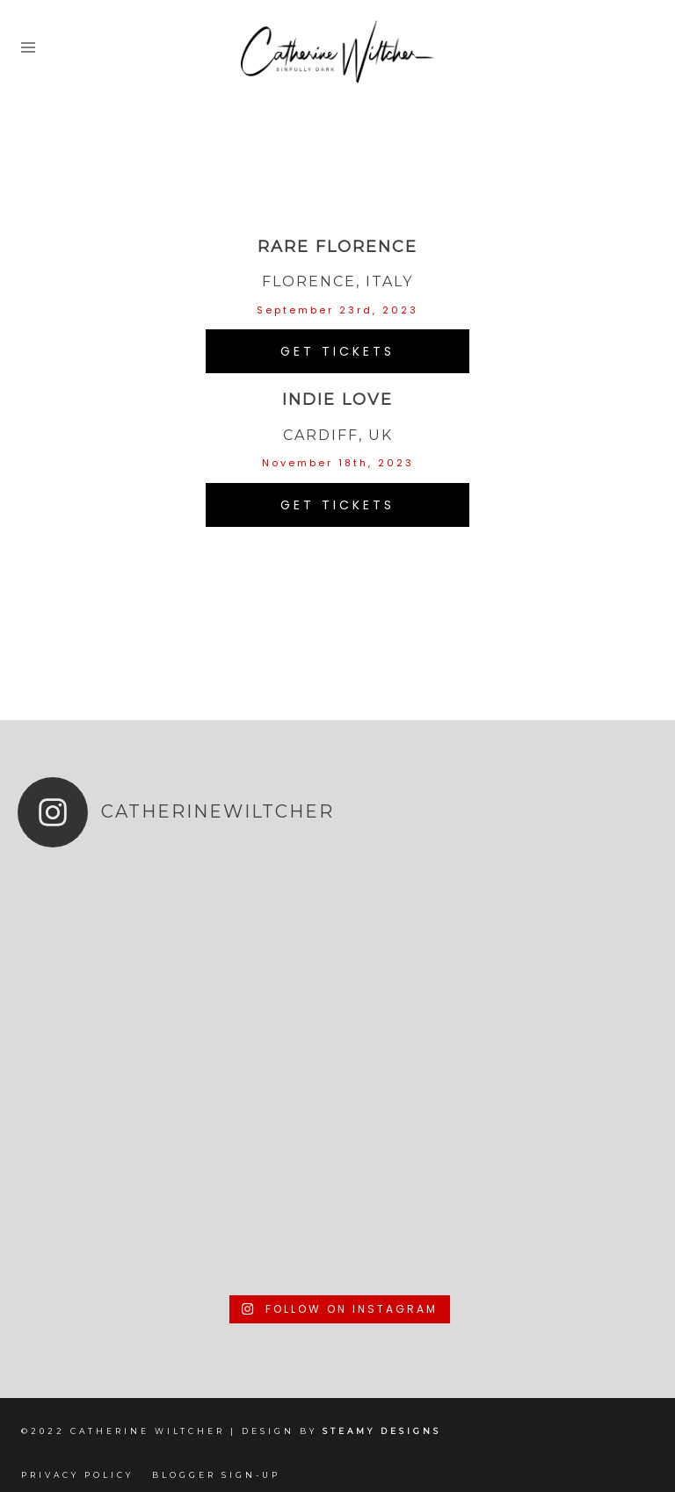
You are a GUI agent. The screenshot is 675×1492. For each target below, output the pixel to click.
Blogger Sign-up (216, 1475)
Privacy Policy (77, 1475)
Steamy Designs (384, 1431)
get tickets (337, 351)
